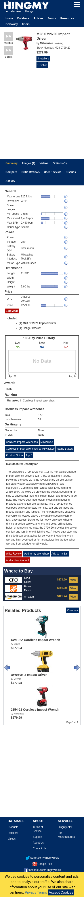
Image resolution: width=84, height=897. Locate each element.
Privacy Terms (36, 892)
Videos (44, 163)
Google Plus (42, 864)
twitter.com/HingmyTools (42, 857)
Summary (12, 163)
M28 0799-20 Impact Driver (39, 323)
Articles (38, 18)
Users (25, 24)
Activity (10, 181)
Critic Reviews (30, 172)
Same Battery (65, 448)
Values (12, 838)
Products (13, 827)
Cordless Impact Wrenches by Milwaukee (30, 448)
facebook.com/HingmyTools (42, 869)
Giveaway (12, 24)
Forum (52, 18)
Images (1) (28, 163)
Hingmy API (65, 827)
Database (23, 18)
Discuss (71, 172)
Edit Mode (12, 311)
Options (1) (60, 163)
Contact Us (39, 848)
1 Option (42, 65)
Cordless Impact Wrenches (39, 400)
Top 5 (29, 455)
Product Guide (14, 455)
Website (58, 43)
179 (40, 415)
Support (37, 836)
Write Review (13, 553)
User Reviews (52, 172)
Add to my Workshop (36, 553)
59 (39, 419)
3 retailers (43, 58)
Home (9, 18)
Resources (67, 18)
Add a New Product (17, 560)
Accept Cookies (61, 892)
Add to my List (60, 553)
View (73, 580)
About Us (38, 842)
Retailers (13, 832)
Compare (11, 172)
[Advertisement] (41, 115)
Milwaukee (46, 442)
